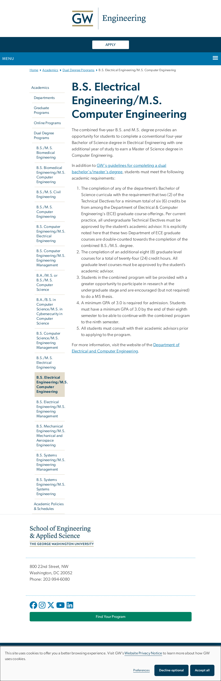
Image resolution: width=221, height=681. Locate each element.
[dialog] (110, 663)
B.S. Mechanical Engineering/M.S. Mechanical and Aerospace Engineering (50, 435)
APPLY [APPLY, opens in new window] (110, 45)
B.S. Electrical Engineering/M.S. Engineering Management (50, 409)
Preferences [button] (141, 670)
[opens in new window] (34, 609)
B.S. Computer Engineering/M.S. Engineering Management (50, 258)
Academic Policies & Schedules (49, 506)
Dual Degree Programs (79, 70)
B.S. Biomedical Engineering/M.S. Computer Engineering (50, 175)
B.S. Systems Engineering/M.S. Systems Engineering (50, 487)
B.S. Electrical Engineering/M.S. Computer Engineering (50, 385)
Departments (44, 98)
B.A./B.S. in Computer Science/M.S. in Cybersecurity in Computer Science (49, 311)
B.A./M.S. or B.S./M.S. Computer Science (46, 282)
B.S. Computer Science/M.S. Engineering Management (48, 340)
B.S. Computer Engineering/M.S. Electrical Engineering (50, 234)
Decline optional (171, 670)
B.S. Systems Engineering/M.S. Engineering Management (50, 462)
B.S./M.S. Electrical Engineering (46, 362)
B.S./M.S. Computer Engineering (46, 211)
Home (34, 70)
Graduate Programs (41, 110)
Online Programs (47, 123)
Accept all (202, 670)
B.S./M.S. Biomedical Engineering (46, 152)
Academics (50, 70)
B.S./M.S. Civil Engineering (48, 194)
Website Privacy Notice (143, 653)
